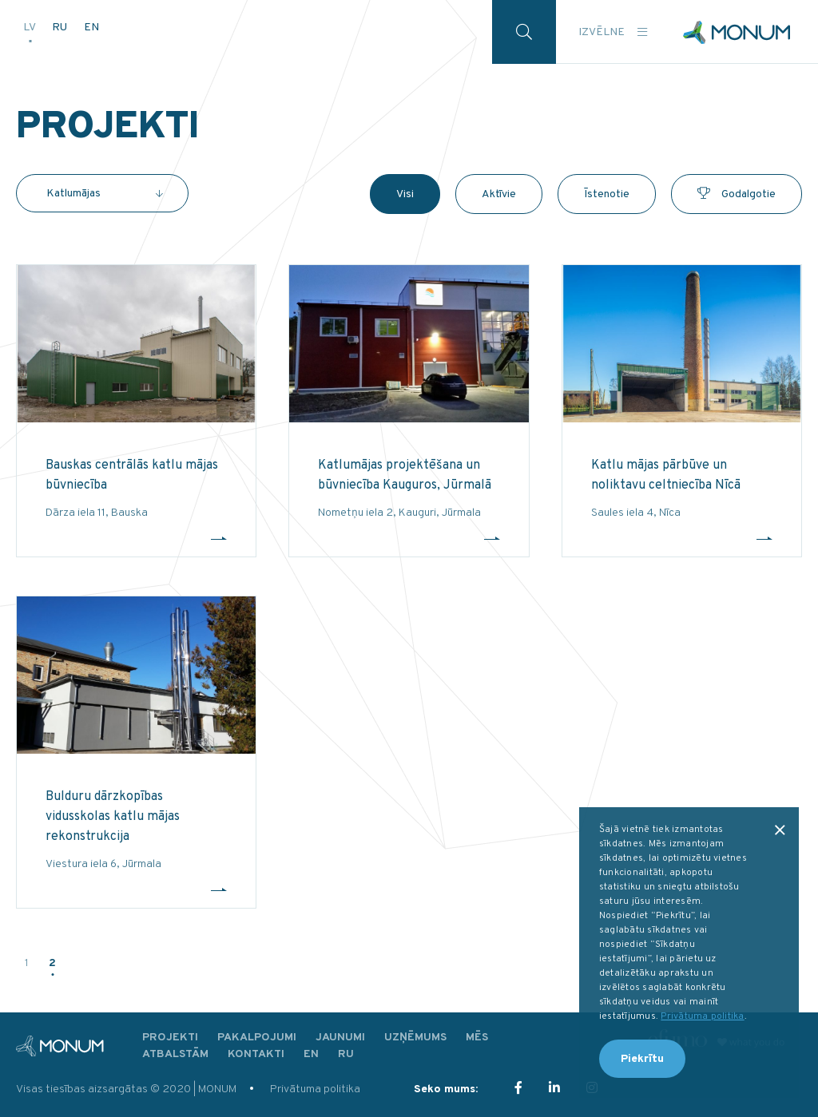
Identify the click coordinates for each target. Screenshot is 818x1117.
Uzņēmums (415, 1037)
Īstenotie (606, 194)
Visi (405, 194)
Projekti (170, 1037)
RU (60, 27)
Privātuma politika (315, 1089)
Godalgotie (736, 194)
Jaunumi (340, 1037)
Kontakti (256, 1054)
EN (91, 27)
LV (30, 27)
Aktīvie (499, 194)
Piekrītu (642, 1059)
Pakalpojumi (256, 1037)
